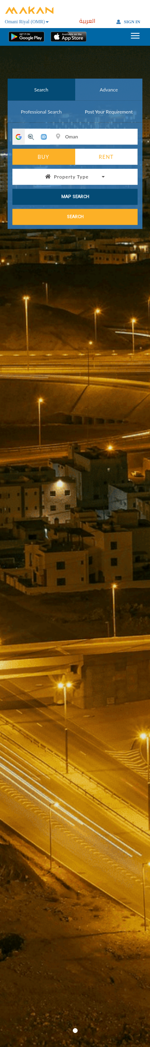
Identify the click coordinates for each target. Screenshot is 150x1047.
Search (41, 89)
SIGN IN (128, 22)
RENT (106, 156)
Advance (109, 89)
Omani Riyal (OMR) (27, 21)
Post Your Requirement (109, 111)
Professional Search (41, 111)
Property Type (75, 176)
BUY (43, 156)
